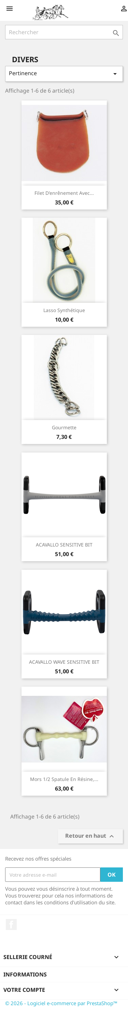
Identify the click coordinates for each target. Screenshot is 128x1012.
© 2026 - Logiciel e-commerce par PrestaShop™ (61, 1003)
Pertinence (64, 73)
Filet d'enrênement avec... (64, 193)
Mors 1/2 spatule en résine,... (64, 779)
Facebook (11, 924)
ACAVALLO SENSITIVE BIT (64, 544)
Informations (25, 974)
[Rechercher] (64, 32)
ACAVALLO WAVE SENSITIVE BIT (64, 662)
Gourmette (64, 427)
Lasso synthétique (64, 310)
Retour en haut (90, 836)
